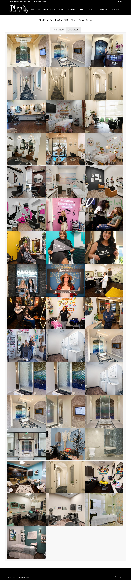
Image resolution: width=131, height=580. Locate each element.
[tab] (58, 30)
